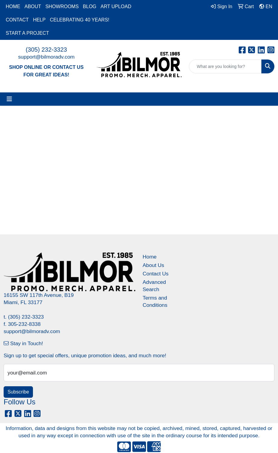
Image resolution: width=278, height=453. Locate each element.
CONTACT (17, 19)
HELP (39, 19)
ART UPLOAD (116, 6)
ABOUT (32, 6)
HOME (13, 6)
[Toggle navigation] (9, 99)
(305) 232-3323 (46, 49)
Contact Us (156, 274)
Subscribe (18, 391)
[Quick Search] (225, 66)
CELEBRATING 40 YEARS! (79, 19)
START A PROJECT (27, 33)
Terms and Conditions (155, 301)
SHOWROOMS (62, 6)
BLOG (89, 6)
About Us (153, 265)
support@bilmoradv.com (46, 57)
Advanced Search (154, 285)
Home (150, 257)
